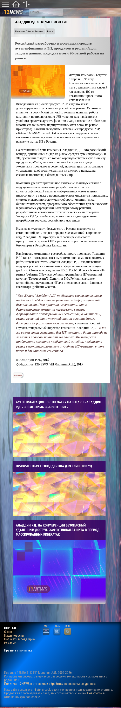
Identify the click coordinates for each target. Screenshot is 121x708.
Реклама (10, 643)
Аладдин (18, 375)
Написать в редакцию (19, 639)
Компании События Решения (29, 31)
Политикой (94, 693)
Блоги (50, 31)
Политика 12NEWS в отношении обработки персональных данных (50, 684)
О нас (8, 632)
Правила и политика (18, 650)
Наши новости (14, 635)
